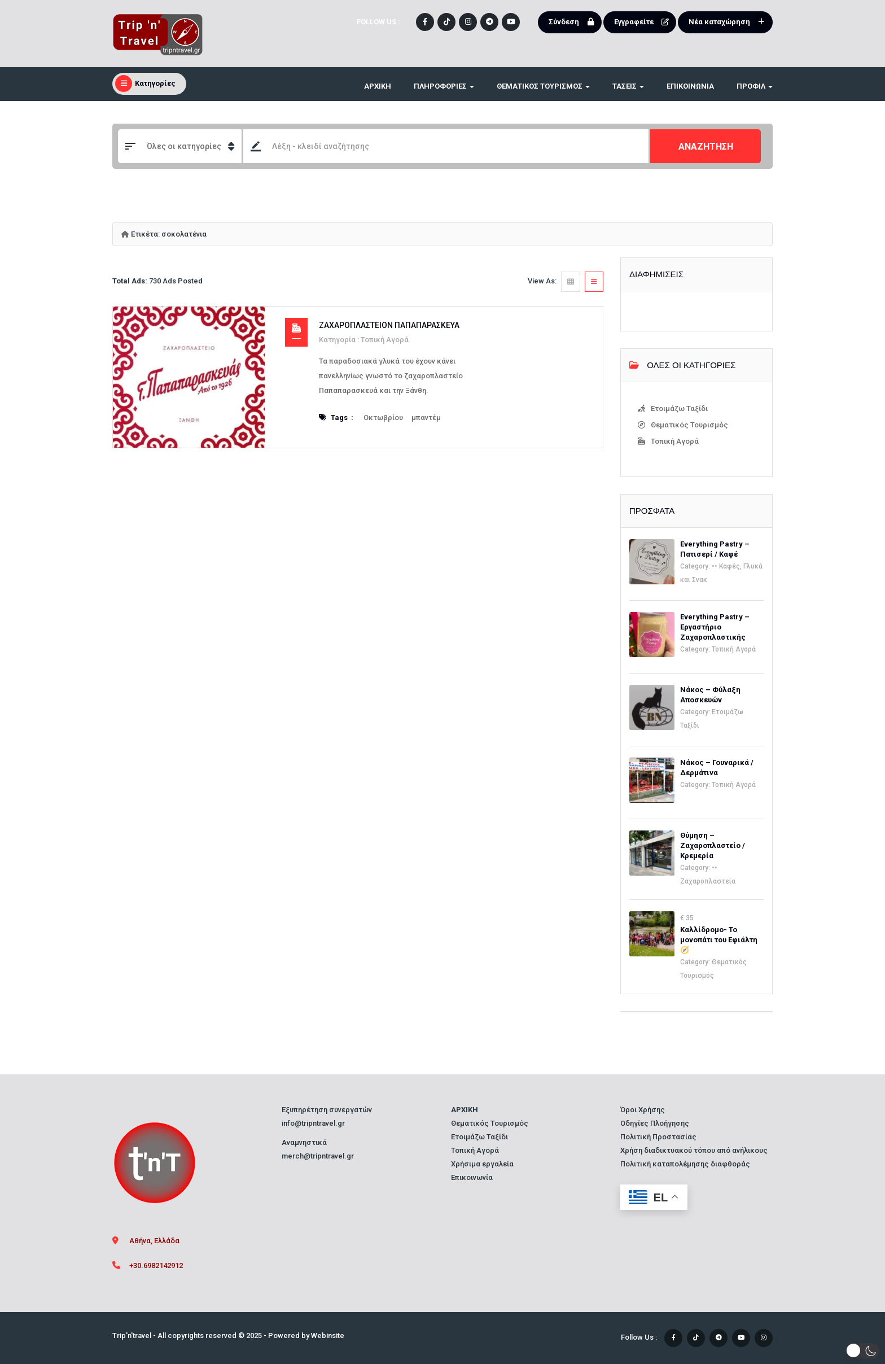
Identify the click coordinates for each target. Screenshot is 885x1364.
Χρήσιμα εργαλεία (482, 1164)
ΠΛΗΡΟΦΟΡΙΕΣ (444, 86)
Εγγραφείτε (643, 22)
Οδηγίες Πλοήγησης (654, 1123)
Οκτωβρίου (383, 417)
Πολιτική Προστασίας (658, 1137)
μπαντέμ (426, 417)
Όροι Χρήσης (642, 1109)
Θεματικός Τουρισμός (684, 425)
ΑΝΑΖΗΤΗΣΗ (705, 146)
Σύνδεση (574, 22)
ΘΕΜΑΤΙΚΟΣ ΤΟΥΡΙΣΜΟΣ (543, 86)
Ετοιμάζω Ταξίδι (673, 409)
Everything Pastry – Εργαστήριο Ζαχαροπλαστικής (715, 627)
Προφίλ (755, 86)
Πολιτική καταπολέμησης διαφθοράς (685, 1164)
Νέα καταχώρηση (729, 22)
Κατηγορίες (145, 83)
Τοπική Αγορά (385, 339)
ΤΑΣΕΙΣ (628, 86)
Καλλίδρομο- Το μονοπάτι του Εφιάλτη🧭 (718, 939)
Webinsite (327, 1335)
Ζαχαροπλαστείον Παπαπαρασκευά (389, 325)
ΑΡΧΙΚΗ (377, 86)
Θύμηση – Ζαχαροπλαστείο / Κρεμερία (712, 845)
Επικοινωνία (690, 86)
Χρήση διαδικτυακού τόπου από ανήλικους (694, 1150)
